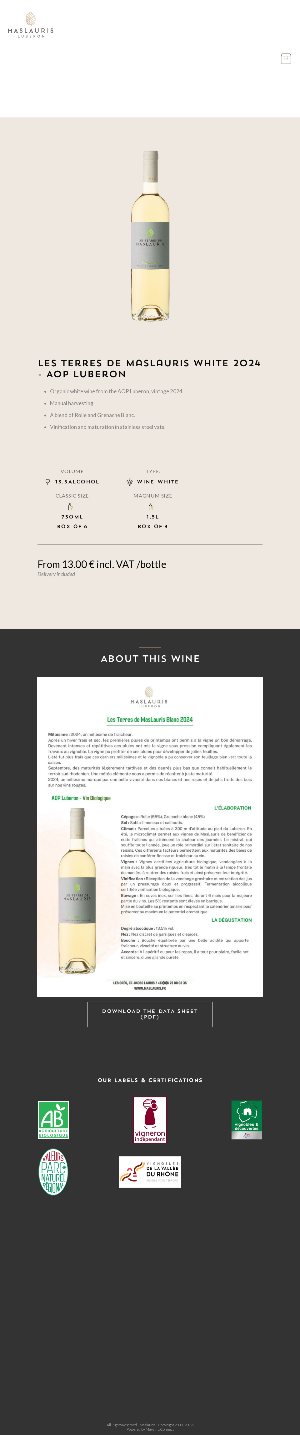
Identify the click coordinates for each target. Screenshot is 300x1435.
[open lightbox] (150, 837)
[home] (31, 25)
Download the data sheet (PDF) (150, 1014)
